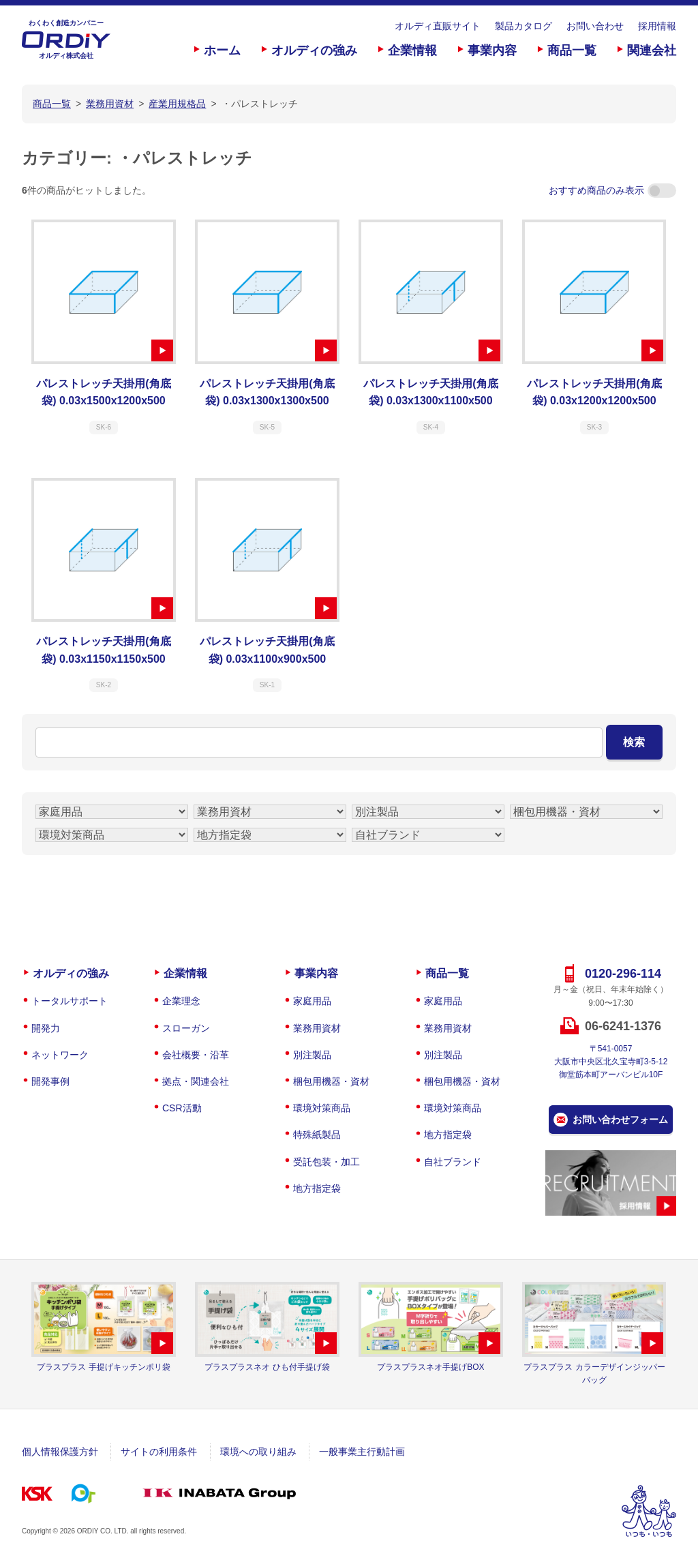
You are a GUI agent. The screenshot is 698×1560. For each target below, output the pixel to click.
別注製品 (312, 1054)
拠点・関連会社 (195, 1081)
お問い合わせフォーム (620, 1119)
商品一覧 (571, 50)
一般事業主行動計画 (362, 1451)
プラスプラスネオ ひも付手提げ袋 (266, 1367)
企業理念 (181, 1000)
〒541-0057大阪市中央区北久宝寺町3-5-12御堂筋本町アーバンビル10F (611, 1061)
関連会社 (651, 50)
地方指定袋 (317, 1188)
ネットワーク (60, 1054)
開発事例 (50, 1081)
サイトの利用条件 (159, 1451)
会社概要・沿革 (195, 1054)
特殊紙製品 (317, 1134)
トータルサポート (69, 1000)
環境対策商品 (321, 1107)
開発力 (45, 1028)
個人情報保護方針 (60, 1451)
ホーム (222, 50)
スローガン (186, 1028)
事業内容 (492, 50)
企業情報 (412, 50)
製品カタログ (523, 25)
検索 (634, 742)
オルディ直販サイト (438, 25)
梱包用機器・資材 (331, 1081)
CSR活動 (182, 1107)
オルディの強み (314, 50)
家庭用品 (312, 1000)
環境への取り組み (258, 1451)
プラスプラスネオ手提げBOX (430, 1367)
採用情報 (657, 25)
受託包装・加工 (326, 1161)
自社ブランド (452, 1161)
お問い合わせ (595, 25)
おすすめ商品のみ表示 (612, 190)
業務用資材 (317, 1028)
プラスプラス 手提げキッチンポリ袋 (103, 1367)
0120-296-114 (623, 973)
